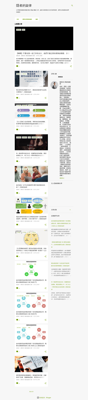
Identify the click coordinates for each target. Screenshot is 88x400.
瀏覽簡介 (62, 178)
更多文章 (31, 391)
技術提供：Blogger (44, 397)
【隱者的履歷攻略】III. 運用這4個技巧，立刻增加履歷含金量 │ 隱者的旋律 (61, 244)
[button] (71, 66)
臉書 (36, 19)
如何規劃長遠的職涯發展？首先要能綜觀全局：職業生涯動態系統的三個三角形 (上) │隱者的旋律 (60, 223)
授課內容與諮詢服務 (26, 19)
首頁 (17, 19)
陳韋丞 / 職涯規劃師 (65, 83)
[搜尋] (72, 5)
